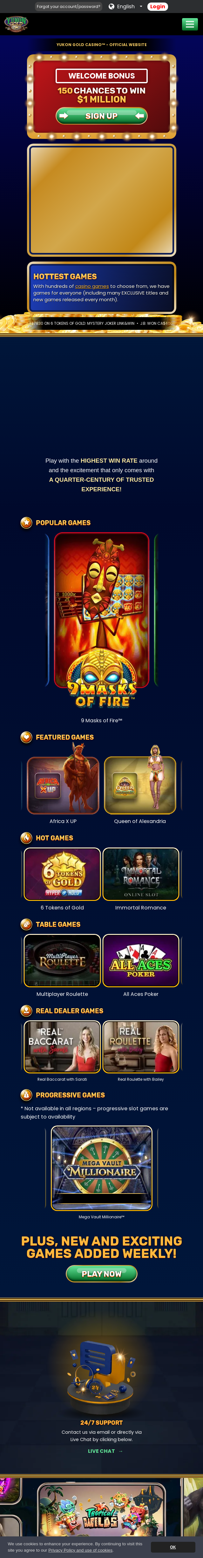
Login (157, 6)
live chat (149, 292)
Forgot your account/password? (68, 6)
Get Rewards (101, 1451)
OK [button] (173, 1547)
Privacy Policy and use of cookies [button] (80, 1550)
